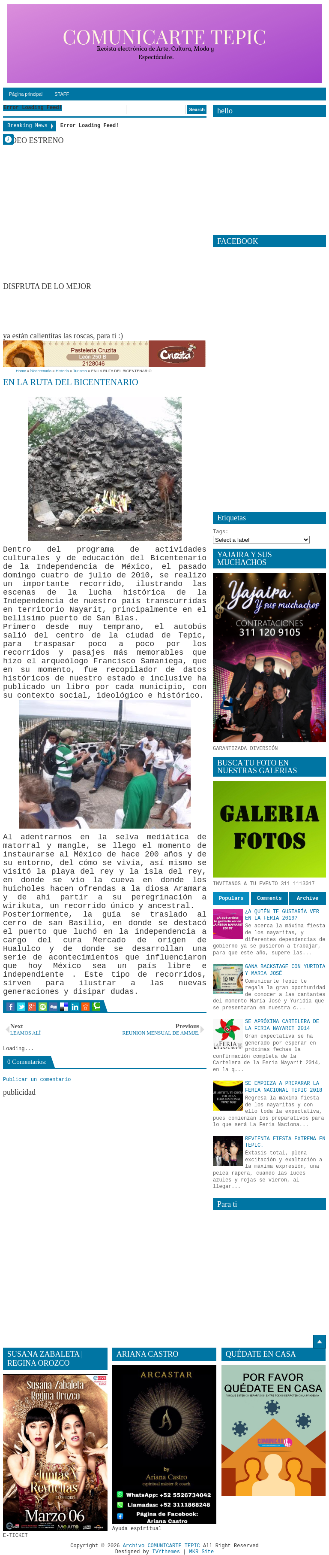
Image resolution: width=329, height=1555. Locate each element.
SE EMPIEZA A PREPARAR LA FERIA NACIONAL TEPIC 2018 (283, 1087)
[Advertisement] (159, 310)
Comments (269, 899)
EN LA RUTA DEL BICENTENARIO (70, 382)
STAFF (61, 94)
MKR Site (201, 1552)
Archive (307, 899)
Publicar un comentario (37, 1080)
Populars (231, 899)
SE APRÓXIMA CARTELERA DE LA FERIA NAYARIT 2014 (282, 1025)
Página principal (25, 94)
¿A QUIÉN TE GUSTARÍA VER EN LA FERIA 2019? (282, 915)
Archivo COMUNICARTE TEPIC (161, 1546)
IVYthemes (166, 1552)
